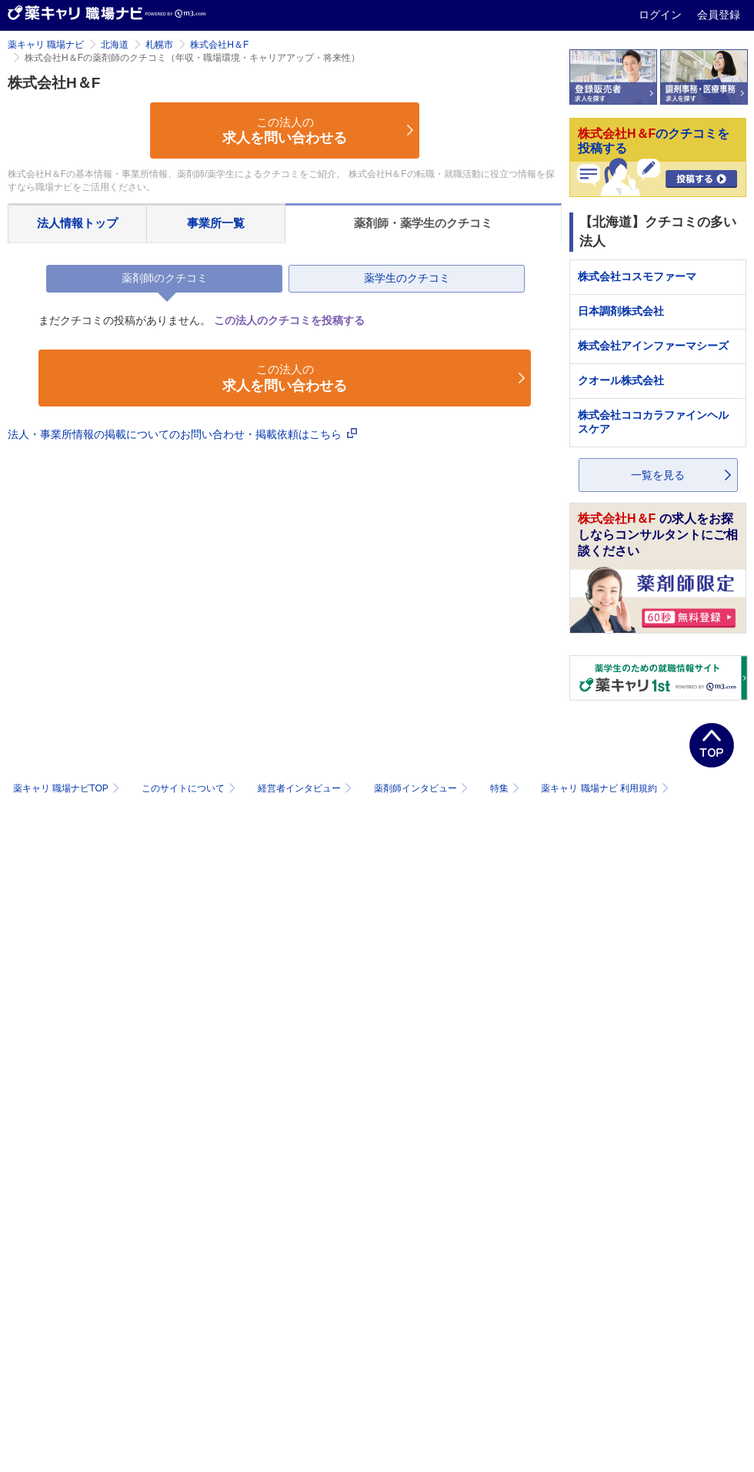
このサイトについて (190, 788)
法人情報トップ (77, 222)
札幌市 (159, 44)
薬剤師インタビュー (423, 788)
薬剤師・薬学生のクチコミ (423, 222)
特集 (506, 788)
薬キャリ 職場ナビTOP (68, 788)
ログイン (662, 14)
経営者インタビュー (306, 788)
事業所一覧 (216, 222)
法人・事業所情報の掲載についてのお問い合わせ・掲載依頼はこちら (182, 434)
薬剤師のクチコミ (165, 278)
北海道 (114, 44)
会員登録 (718, 14)
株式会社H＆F (219, 44)
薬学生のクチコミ (407, 278)
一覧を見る (658, 475)
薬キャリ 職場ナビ (46, 44)
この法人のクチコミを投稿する (289, 320)
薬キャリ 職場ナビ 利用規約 (605, 788)
